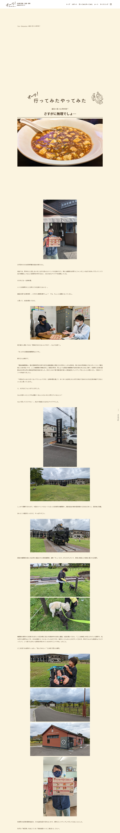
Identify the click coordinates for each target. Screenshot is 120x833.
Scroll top (118, 417)
